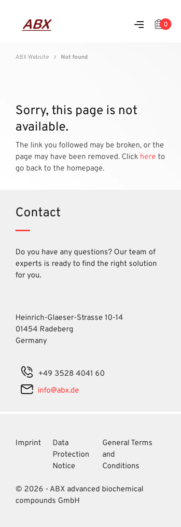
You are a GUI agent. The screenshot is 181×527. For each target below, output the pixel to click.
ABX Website (32, 57)
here (149, 157)
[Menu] (139, 25)
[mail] (27, 390)
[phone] (27, 374)
